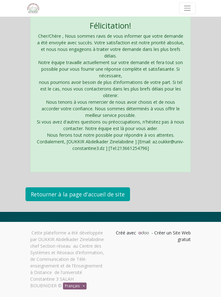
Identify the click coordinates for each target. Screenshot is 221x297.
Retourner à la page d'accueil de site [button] (78, 194)
